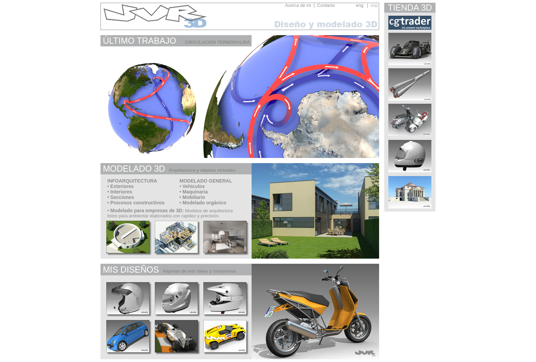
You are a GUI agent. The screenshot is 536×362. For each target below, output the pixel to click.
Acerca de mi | (299, 5)
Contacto (335, 5)
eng (359, 5)
